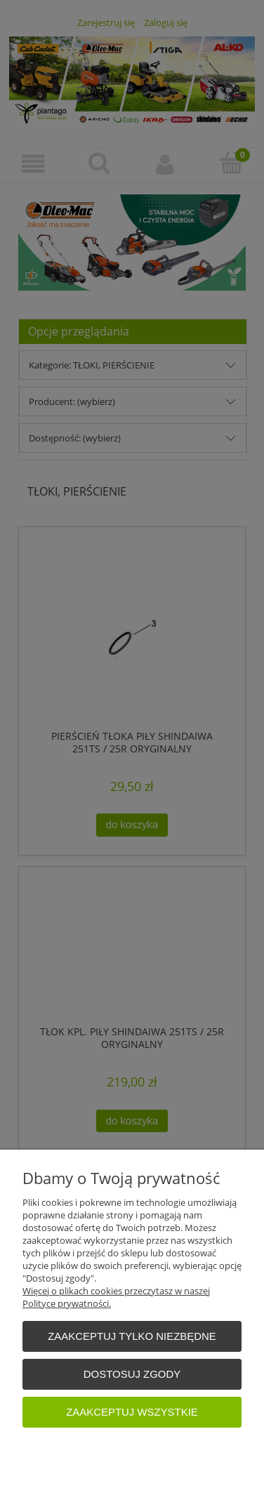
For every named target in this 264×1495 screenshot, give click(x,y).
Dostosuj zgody (132, 1374)
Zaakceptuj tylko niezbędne (132, 1336)
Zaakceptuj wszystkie (132, 1412)
